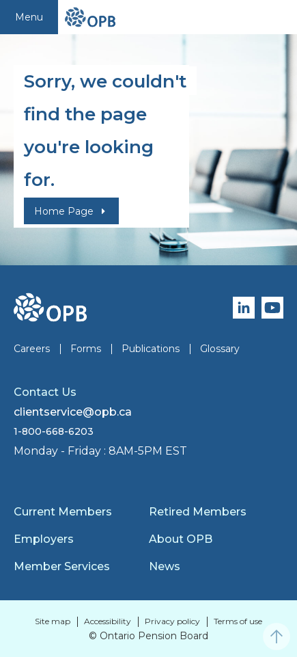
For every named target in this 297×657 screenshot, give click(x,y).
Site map (52, 621)
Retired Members (197, 511)
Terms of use (238, 621)
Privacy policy (172, 621)
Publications (151, 349)
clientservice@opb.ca (73, 411)
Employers (44, 539)
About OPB (180, 539)
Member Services (62, 566)
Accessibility (107, 621)
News (164, 566)
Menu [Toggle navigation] (29, 17)
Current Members (63, 511)
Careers (32, 349)
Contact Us (45, 392)
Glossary (220, 349)
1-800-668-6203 (54, 431)
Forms (85, 349)
